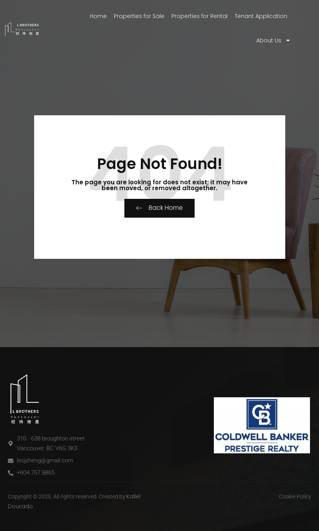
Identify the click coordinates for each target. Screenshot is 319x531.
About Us (273, 40)
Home (98, 16)
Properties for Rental (199, 16)
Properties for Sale (139, 16)
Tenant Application (261, 16)
